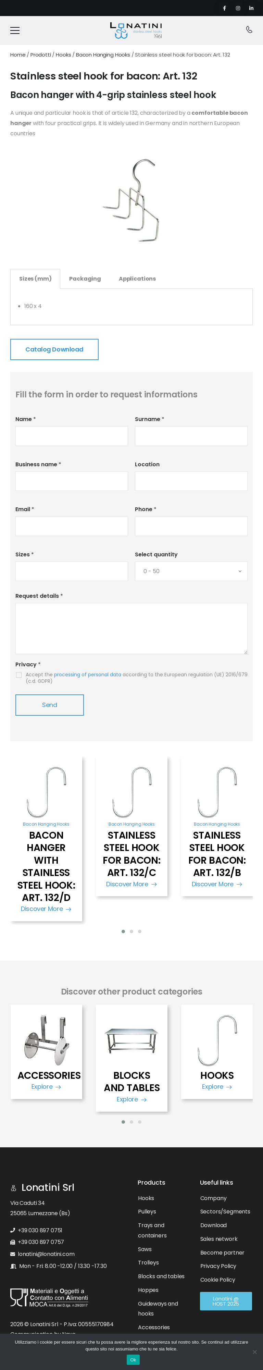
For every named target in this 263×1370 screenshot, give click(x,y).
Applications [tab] (137, 279)
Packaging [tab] (85, 279)
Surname (149, 419)
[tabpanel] (131, 307)
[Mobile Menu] (15, 30)
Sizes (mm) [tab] (35, 279)
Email (24, 509)
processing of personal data (87, 674)
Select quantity (156, 554)
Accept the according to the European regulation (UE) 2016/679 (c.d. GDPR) (137, 677)
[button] (123, 931)
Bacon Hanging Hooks (46, 824)
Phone (145, 509)
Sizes (24, 554)
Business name (38, 464)
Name (25, 419)
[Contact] (249, 30)
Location (147, 464)
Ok (133, 1359)
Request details (39, 596)
